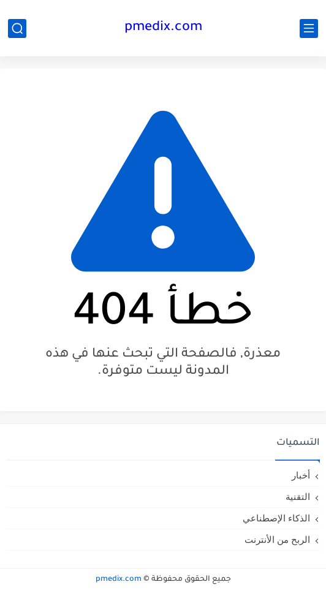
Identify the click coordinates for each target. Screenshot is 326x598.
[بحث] (17, 28)
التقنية (298, 496)
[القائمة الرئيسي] (309, 28)
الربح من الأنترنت (277, 539)
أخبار (301, 475)
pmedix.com (163, 28)
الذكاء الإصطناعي (276, 518)
